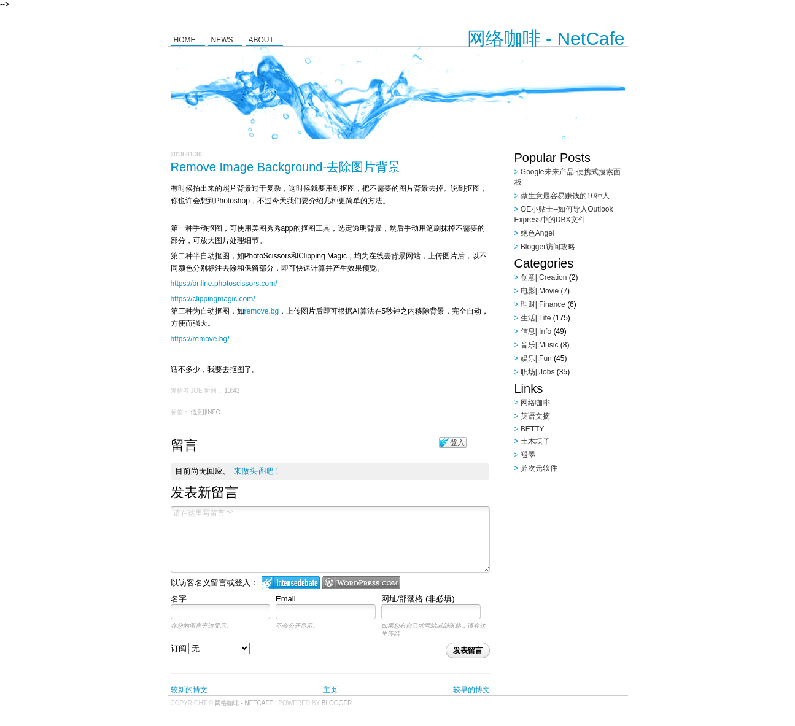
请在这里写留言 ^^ (330, 539)
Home (185, 40)
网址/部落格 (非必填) (418, 598)
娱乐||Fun (536, 358)
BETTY (533, 429)
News (222, 40)
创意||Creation (544, 277)
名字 (179, 598)
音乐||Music (540, 345)
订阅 (210, 648)
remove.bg (261, 311)
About (261, 40)
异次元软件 (539, 468)
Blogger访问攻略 (548, 246)
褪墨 (528, 454)
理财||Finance (543, 304)
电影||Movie (540, 291)
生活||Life (536, 318)
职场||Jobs (538, 372)
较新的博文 (189, 689)
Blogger (337, 703)
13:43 (231, 390)
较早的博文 (471, 689)
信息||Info (205, 412)
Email (286, 598)
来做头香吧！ (257, 471)
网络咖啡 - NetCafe (546, 38)
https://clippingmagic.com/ (213, 299)
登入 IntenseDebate (291, 582)
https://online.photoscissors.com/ (224, 283)
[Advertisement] (591, 555)
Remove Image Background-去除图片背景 (286, 167)
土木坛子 (535, 441)
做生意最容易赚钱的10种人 (565, 195)
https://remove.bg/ (200, 338)
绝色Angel (537, 233)
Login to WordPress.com (361, 582)
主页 (330, 689)
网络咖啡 (535, 402)
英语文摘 (535, 416)
